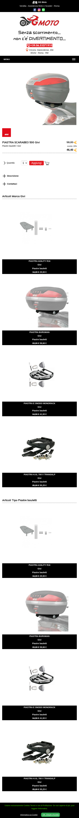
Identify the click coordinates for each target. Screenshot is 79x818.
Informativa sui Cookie (29, 815)
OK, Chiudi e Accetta (50, 815)
